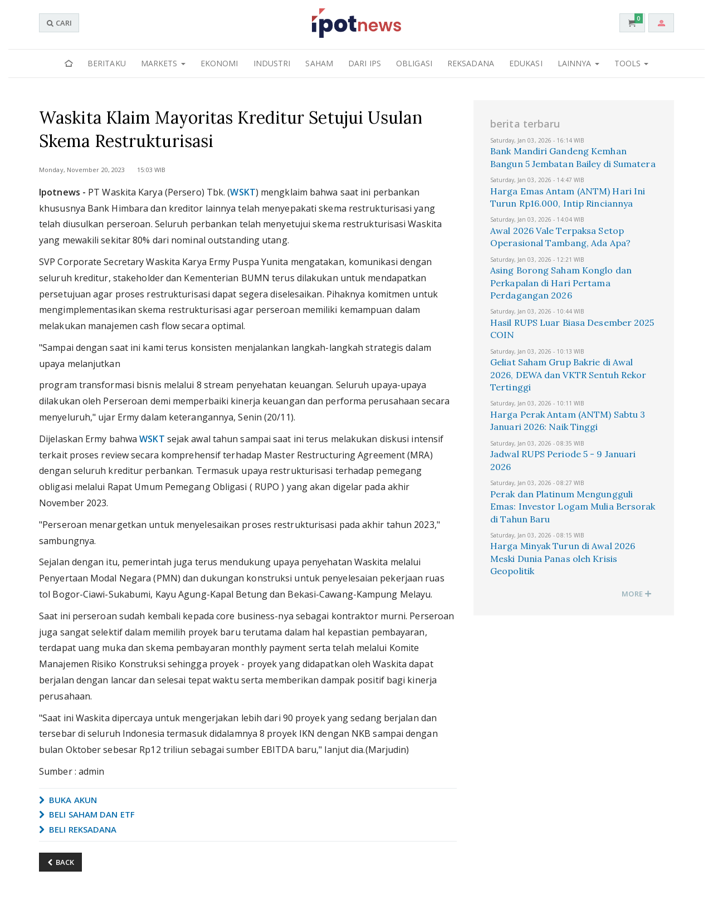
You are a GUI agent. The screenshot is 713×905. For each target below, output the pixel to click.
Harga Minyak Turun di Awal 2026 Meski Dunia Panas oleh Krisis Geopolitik (562, 558)
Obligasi (414, 63)
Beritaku (106, 63)
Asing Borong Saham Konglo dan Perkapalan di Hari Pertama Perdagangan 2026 (561, 283)
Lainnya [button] (578, 63)
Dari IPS (364, 63)
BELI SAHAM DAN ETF (87, 814)
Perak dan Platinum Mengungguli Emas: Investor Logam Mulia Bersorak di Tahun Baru (573, 506)
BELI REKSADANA (78, 829)
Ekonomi (219, 63)
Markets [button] (163, 63)
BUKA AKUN (68, 799)
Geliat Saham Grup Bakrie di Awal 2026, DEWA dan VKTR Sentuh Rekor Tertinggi (568, 374)
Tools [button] (631, 63)
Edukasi (526, 63)
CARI (59, 23)
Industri (272, 63)
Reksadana (470, 63)
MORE (637, 594)
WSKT (242, 192)
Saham (319, 63)
